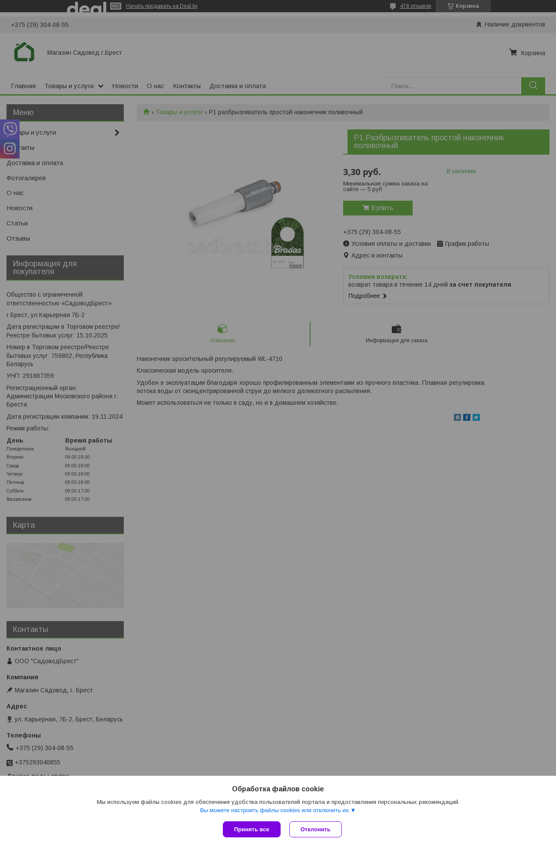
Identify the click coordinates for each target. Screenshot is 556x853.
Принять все (251, 829)
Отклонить (316, 829)
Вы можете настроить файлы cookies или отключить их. (275, 810)
